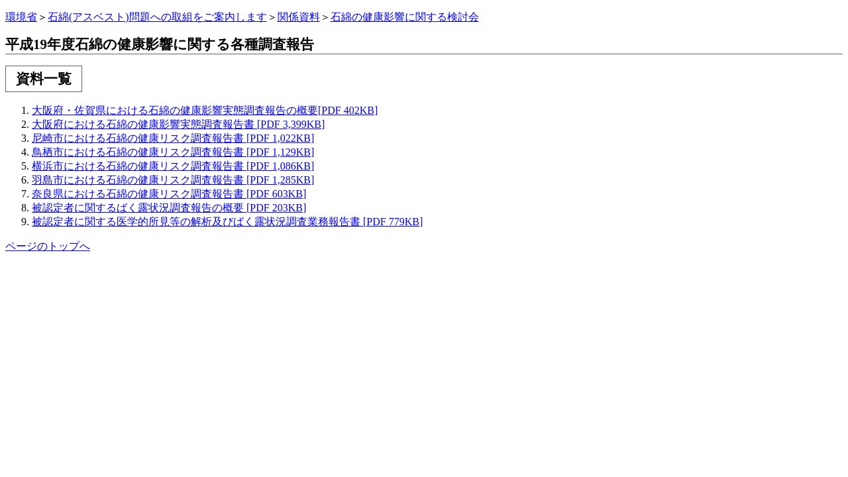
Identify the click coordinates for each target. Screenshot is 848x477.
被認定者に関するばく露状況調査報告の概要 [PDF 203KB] (169, 207)
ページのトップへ (47, 246)
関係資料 (299, 17)
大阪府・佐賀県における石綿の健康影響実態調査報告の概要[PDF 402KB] (205, 110)
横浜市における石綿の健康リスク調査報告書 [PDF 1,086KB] (173, 166)
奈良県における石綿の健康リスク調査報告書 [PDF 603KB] (169, 193)
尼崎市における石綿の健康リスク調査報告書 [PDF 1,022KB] (173, 138)
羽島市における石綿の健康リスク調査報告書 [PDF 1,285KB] (173, 180)
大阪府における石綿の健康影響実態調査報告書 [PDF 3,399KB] (178, 124)
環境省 (21, 17)
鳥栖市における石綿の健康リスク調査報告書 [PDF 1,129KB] (173, 152)
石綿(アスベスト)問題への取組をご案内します (157, 17)
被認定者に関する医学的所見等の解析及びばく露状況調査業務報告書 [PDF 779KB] (227, 221)
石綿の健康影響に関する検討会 (405, 17)
